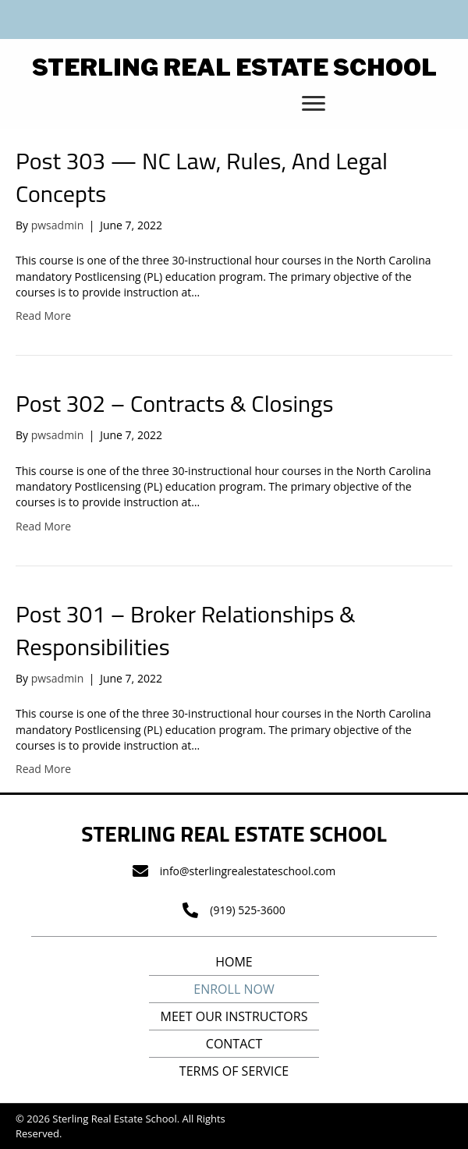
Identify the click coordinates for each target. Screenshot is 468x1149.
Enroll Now (233, 989)
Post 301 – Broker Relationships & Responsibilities (186, 630)
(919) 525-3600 (247, 910)
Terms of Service (234, 1071)
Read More (43, 315)
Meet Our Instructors (234, 1016)
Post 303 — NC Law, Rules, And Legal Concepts (202, 177)
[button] (313, 104)
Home (234, 961)
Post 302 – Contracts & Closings (174, 403)
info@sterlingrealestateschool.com (247, 871)
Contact (234, 1043)
